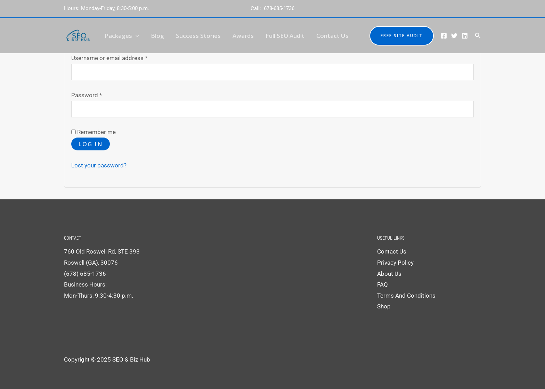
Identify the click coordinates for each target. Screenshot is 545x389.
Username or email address (120, 57)
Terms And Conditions (406, 295)
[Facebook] (444, 36)
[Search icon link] (478, 35)
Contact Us (332, 36)
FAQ (382, 284)
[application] (135, 35)
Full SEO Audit (285, 36)
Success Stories (198, 36)
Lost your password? (99, 165)
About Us (389, 273)
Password (98, 94)
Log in (90, 144)
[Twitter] (454, 36)
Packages (122, 35)
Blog (157, 36)
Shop (384, 306)
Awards (243, 36)
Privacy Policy (395, 262)
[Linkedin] (465, 36)
